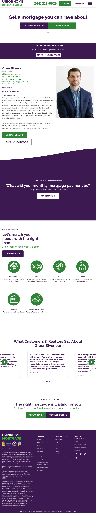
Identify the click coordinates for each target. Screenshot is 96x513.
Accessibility (40, 468)
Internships (40, 446)
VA (56, 443)
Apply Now (62, 25)
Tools (76, 439)
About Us (39, 437)
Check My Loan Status (17, 142)
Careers (39, 443)
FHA (57, 440)
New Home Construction (63, 455)
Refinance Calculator (80, 445)
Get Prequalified (34, 25)
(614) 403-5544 (15, 79)
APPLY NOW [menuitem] (65, 4)
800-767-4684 (7, 447)
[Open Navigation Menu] (90, 3)
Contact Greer (14, 135)
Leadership (40, 440)
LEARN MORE (13, 253)
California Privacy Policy (43, 458)
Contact (39, 452)
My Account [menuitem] (80, 4)
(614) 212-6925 (45, 4)
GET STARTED (48, 196)
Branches (77, 448)
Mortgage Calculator (80, 442)
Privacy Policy (40, 455)
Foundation (40, 449)
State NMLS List (10, 95)
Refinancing (59, 449)
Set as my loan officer (48, 55)
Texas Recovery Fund (19, 501)
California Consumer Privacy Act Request (42, 461)
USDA (57, 446)
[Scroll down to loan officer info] (48, 31)
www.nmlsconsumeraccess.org (10, 450)
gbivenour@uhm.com (57, 50)
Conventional (59, 437)
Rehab (57, 452)
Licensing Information (43, 465)
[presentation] (5, 361)
